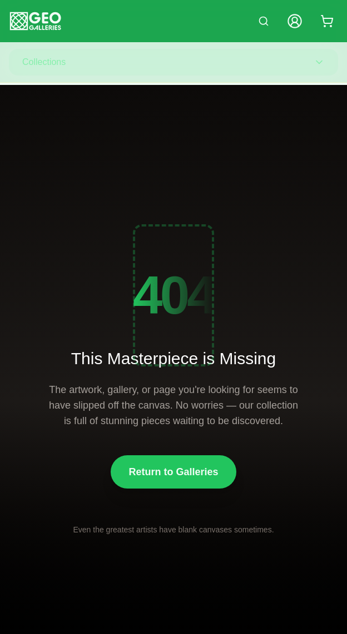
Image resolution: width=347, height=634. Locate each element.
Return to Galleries (173, 471)
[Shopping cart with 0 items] (327, 21)
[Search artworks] (264, 21)
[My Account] (294, 21)
